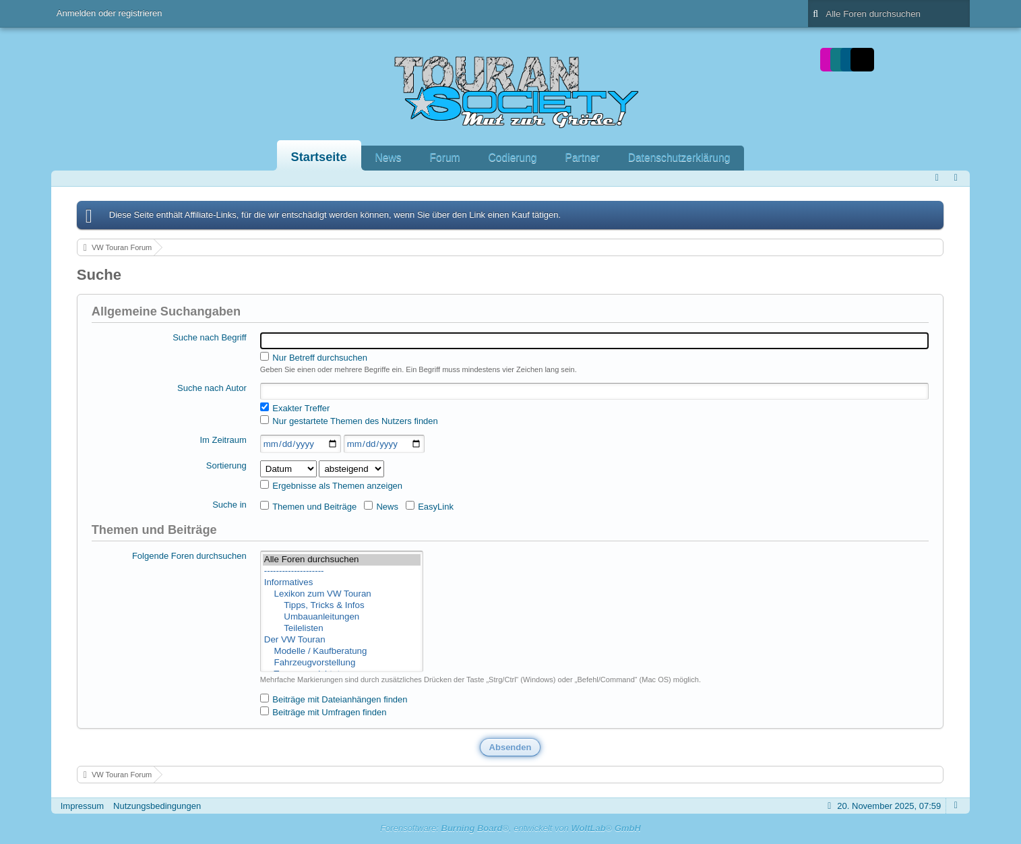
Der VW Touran (342, 640)
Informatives (342, 583)
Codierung (513, 157)
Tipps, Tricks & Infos (342, 605)
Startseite (319, 157)
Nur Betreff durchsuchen (313, 357)
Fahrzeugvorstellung (342, 663)
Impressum (82, 806)
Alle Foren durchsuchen (342, 560)
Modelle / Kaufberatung (342, 651)
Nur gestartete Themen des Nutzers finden (349, 420)
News (388, 157)
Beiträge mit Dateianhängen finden (334, 699)
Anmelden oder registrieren (109, 13)
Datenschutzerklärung (679, 157)
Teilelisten (342, 628)
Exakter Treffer (295, 407)
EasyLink (430, 506)
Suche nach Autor (212, 388)
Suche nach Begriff (210, 337)
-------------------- (342, 571)
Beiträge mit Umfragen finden (323, 711)
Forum (445, 157)
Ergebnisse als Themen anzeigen (331, 485)
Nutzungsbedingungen (157, 806)
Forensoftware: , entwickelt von (510, 828)
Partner (582, 157)
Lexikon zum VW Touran (342, 594)
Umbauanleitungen (342, 617)
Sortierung (226, 465)
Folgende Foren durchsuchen (189, 556)
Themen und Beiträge (308, 506)
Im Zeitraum (222, 440)
